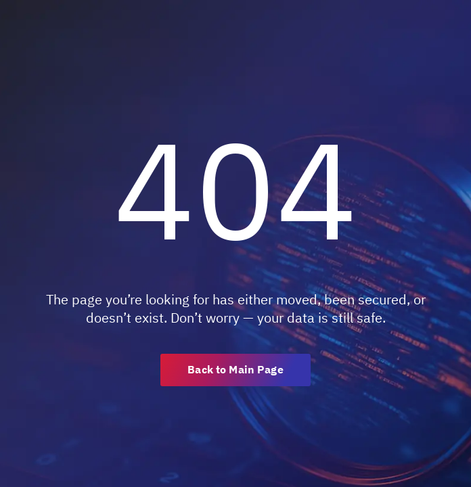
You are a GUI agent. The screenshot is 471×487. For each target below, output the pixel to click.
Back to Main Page (235, 369)
